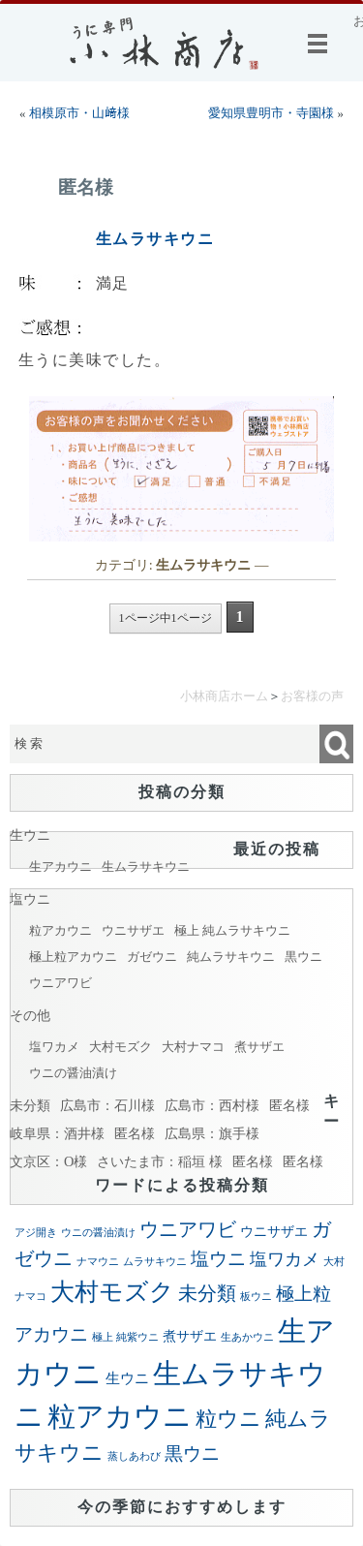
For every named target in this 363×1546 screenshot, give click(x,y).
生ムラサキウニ (155, 239)
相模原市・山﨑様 (79, 113)
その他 (30, 1015)
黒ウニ (303, 956)
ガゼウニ (152, 956)
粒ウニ (228, 1419)
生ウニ (30, 835)
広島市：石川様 (107, 1105)
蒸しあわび (134, 1456)
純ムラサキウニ (231, 956)
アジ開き (36, 1232)
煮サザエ (259, 1046)
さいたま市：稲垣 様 (160, 1161)
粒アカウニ (60, 930)
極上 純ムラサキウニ (232, 930)
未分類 (30, 1105)
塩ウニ (30, 899)
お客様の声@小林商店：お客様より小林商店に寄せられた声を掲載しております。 (358, 21)
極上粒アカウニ (73, 956)
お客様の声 (312, 696)
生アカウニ (60, 866)
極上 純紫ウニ (125, 1337)
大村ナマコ (193, 1046)
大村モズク (120, 1046)
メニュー (321, 43)
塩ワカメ (54, 1046)
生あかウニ (247, 1337)
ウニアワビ (60, 982)
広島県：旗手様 (212, 1133)
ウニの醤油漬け (73, 1073)
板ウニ (256, 1296)
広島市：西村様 (212, 1105)
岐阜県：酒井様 (57, 1133)
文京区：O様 (48, 1161)
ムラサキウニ (155, 1261)
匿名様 (85, 187)
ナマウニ (97, 1261)
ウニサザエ (133, 930)
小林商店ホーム (224, 696)
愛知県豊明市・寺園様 (271, 113)
